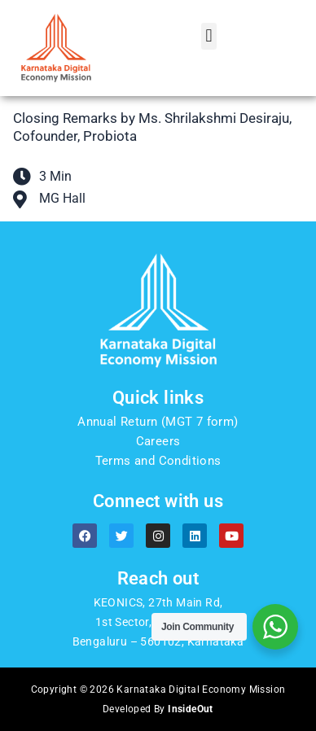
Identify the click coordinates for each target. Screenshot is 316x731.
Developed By (158, 709)
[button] (209, 36)
